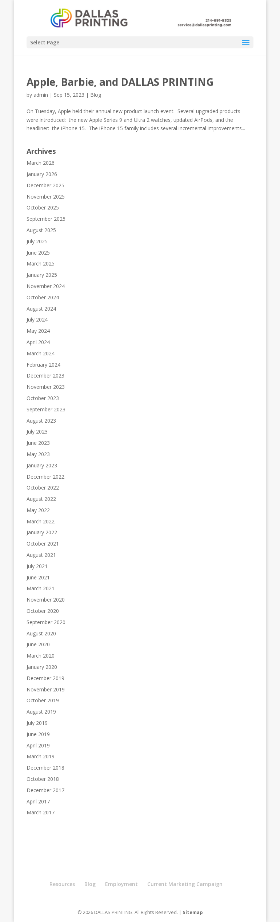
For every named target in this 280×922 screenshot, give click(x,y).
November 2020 (46, 599)
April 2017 (38, 801)
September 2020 (46, 622)
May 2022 (38, 510)
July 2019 (37, 722)
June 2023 (38, 442)
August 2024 (41, 308)
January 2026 (42, 174)
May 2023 (38, 454)
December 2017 (45, 790)
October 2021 (43, 543)
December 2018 (45, 767)
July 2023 (37, 431)
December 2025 (45, 185)
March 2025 (41, 263)
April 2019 (38, 745)
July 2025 (37, 241)
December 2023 (45, 375)
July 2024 (37, 319)
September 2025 (46, 218)
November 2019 (46, 689)
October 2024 (43, 297)
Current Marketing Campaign (185, 884)
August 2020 (41, 633)
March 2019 (41, 756)
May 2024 (38, 330)
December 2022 (45, 476)
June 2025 (38, 252)
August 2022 (41, 498)
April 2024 (38, 342)
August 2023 (41, 420)
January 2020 (42, 666)
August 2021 (41, 554)
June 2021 (38, 577)
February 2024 (43, 364)
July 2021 (37, 566)
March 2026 (41, 162)
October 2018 (43, 778)
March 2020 (41, 655)
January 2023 (42, 465)
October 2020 (43, 610)
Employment (121, 884)
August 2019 (41, 711)
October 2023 (43, 398)
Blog (95, 94)
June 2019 (38, 734)
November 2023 (46, 386)
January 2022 (42, 532)
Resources (62, 884)
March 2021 (41, 588)
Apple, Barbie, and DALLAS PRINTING (120, 82)
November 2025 (46, 196)
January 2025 (42, 274)
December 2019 (45, 678)
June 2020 (38, 644)
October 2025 (43, 207)
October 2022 (43, 487)
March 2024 (41, 353)
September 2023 (46, 409)
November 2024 (46, 286)
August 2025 (41, 230)
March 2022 (41, 521)
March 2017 (41, 812)
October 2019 (43, 700)
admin (40, 94)
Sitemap (193, 912)
